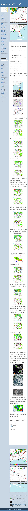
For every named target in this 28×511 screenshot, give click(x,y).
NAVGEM (2, 24)
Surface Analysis (2, 18)
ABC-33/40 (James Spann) (3, 31)
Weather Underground (3, 54)
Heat (1, 68)
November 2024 (2, 81)
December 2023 (2, 90)
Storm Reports (2, 65)
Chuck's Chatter (2, 51)
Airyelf (16, 509)
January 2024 (2, 89)
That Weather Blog (10, 3)
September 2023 (2, 92)
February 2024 (2, 88)
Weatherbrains (2, 41)
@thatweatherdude (12, 417)
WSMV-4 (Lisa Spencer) (3, 33)
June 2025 (2, 76)
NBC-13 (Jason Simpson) (3, 30)
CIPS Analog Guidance (3, 38)
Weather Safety (2, 67)
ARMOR (2, 15)
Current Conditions (3, 14)
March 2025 (2, 78)
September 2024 (2, 83)
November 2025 (2, 72)
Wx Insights (2, 52)
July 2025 (2, 75)
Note (10, 494)
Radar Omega (2, 45)
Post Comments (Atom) (14, 447)
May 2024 (2, 86)
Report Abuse (2, 99)
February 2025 (2, 79)
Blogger (20, 509)
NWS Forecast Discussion (3, 37)
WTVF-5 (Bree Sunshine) (3, 34)
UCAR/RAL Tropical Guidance (4, 40)
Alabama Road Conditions (3, 48)
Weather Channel (3, 42)
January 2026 (2, 71)
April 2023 (2, 96)
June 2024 (2, 85)
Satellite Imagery (2, 17)
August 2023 (2, 93)
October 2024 (2, 82)
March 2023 (2, 97)
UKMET (2, 23)
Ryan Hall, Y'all (2, 44)
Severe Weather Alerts (3, 35)
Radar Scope (2, 47)
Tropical (2, 64)
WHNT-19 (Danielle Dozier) (3, 27)
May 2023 (2, 95)
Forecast (12, 426)
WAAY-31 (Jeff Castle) (3, 28)
